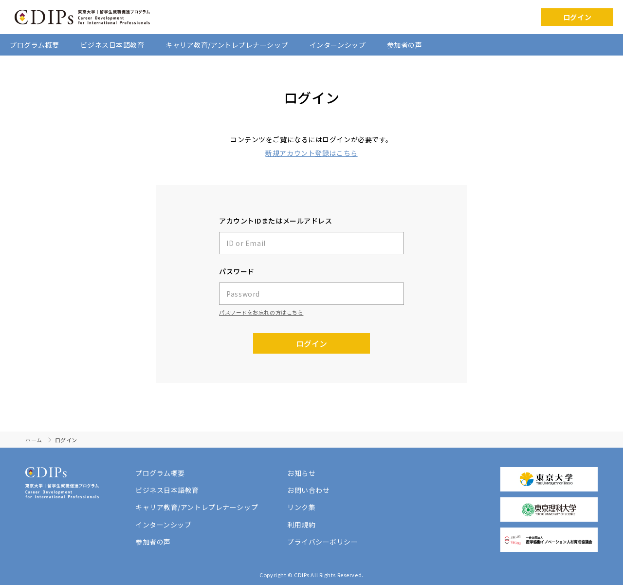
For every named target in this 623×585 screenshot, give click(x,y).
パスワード (237, 271)
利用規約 (301, 524)
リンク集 (301, 507)
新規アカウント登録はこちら (311, 153)
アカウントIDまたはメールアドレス (275, 221)
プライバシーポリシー (322, 542)
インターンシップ (338, 45)
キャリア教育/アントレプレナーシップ (226, 45)
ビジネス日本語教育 (112, 45)
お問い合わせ (308, 490)
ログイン (577, 17)
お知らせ (301, 473)
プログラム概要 (34, 45)
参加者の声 (404, 45)
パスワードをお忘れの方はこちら (261, 312)
